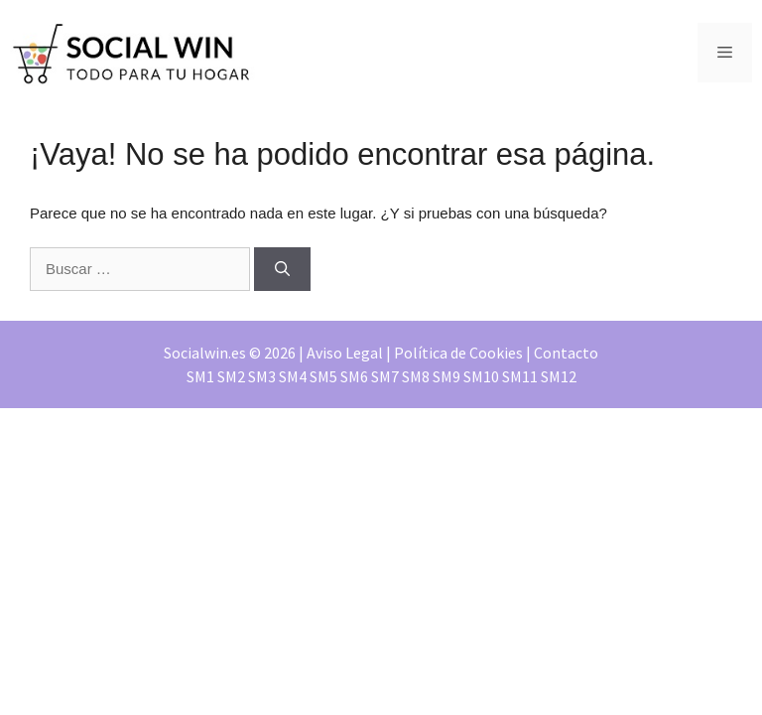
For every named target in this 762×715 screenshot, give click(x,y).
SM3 (262, 376)
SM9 (446, 376)
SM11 (520, 376)
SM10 (481, 376)
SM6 (354, 376)
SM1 (200, 376)
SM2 (231, 376)
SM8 (416, 376)
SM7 (385, 376)
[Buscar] (282, 269)
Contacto (566, 352)
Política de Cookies (458, 352)
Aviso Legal (345, 352)
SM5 (323, 376)
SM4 (293, 376)
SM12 (558, 376)
